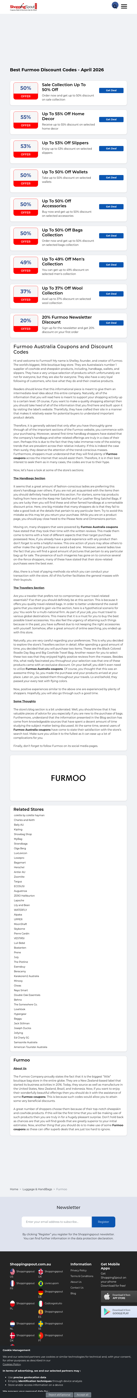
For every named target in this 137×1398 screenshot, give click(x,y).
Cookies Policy (12, 1364)
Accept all (82, 1394)
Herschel (19, 867)
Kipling (18, 829)
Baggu (18, 1018)
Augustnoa (20, 891)
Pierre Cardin (21, 933)
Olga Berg (20, 848)
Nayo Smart (21, 990)
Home (14, 1189)
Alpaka (18, 914)
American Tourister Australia (30, 1047)
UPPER (18, 919)
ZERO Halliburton (24, 895)
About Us (76, 1281)
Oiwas (17, 985)
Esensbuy (19, 966)
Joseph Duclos (22, 1028)
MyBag (18, 838)
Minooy (18, 980)
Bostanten (20, 947)
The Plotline (21, 961)
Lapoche (19, 900)
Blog (73, 1293)
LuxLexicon (20, 853)
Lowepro (19, 857)
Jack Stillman (22, 1023)
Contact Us (77, 1287)
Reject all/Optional (59, 1394)
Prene (17, 952)
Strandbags (21, 843)
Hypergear (20, 1014)
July (16, 957)
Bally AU (19, 824)
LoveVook (19, 1009)
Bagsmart (20, 862)
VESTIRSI (19, 938)
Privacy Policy (79, 1270)
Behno (18, 999)
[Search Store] (115, 5)
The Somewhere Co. (25, 1004)
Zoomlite (19, 876)
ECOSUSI (19, 886)
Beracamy (20, 971)
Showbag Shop (23, 834)
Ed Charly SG (21, 1037)
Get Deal (111, 90)
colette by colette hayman (29, 815)
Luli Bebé (19, 943)
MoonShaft (20, 924)
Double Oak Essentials (27, 995)
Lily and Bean (22, 905)
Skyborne (19, 928)
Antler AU (19, 872)
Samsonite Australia (25, 1042)
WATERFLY (20, 909)
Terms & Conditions (82, 1276)
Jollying (18, 1032)
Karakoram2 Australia (26, 976)
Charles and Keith (24, 820)
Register (103, 1221)
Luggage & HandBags (37, 1189)
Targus (18, 881)
